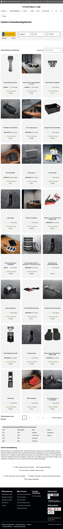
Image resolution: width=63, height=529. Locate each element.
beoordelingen (54, 501)
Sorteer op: (40, 50)
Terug (4, 16)
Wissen (14, 38)
